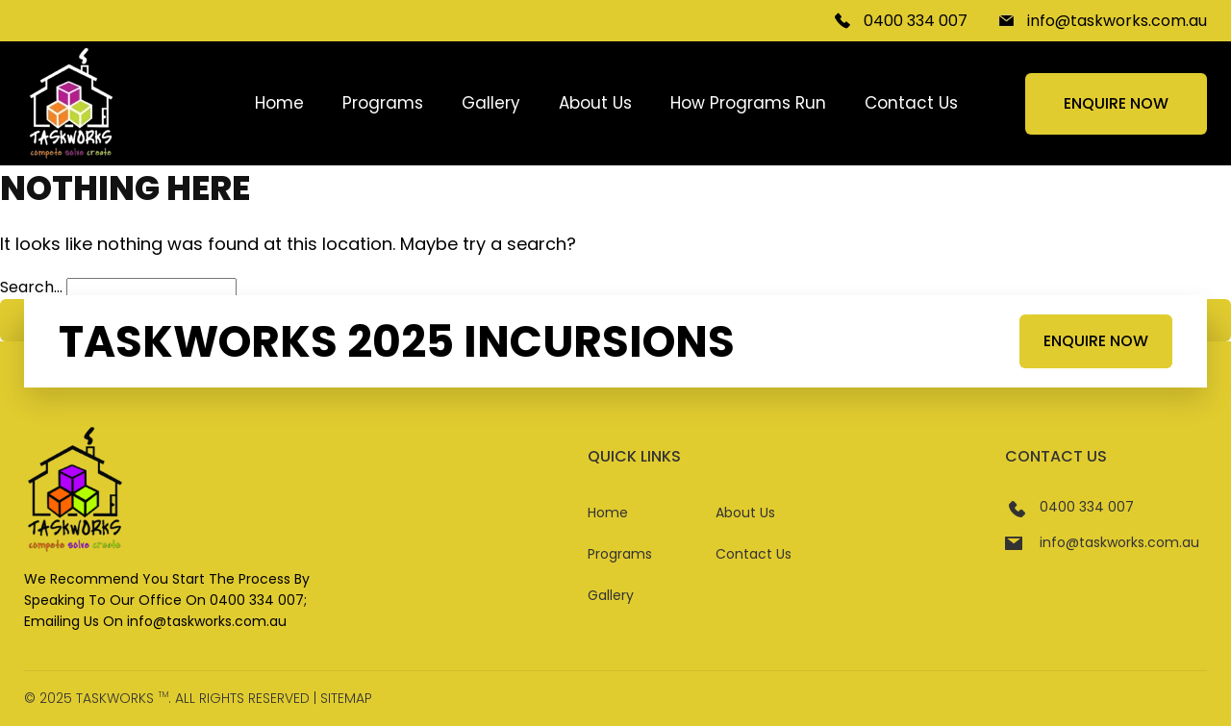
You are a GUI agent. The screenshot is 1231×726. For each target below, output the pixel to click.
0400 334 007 (915, 21)
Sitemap (346, 698)
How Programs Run (748, 102)
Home (279, 102)
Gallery (491, 102)
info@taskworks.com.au (1117, 21)
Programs (382, 102)
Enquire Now (1116, 103)
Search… (31, 287)
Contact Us (911, 102)
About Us (595, 102)
